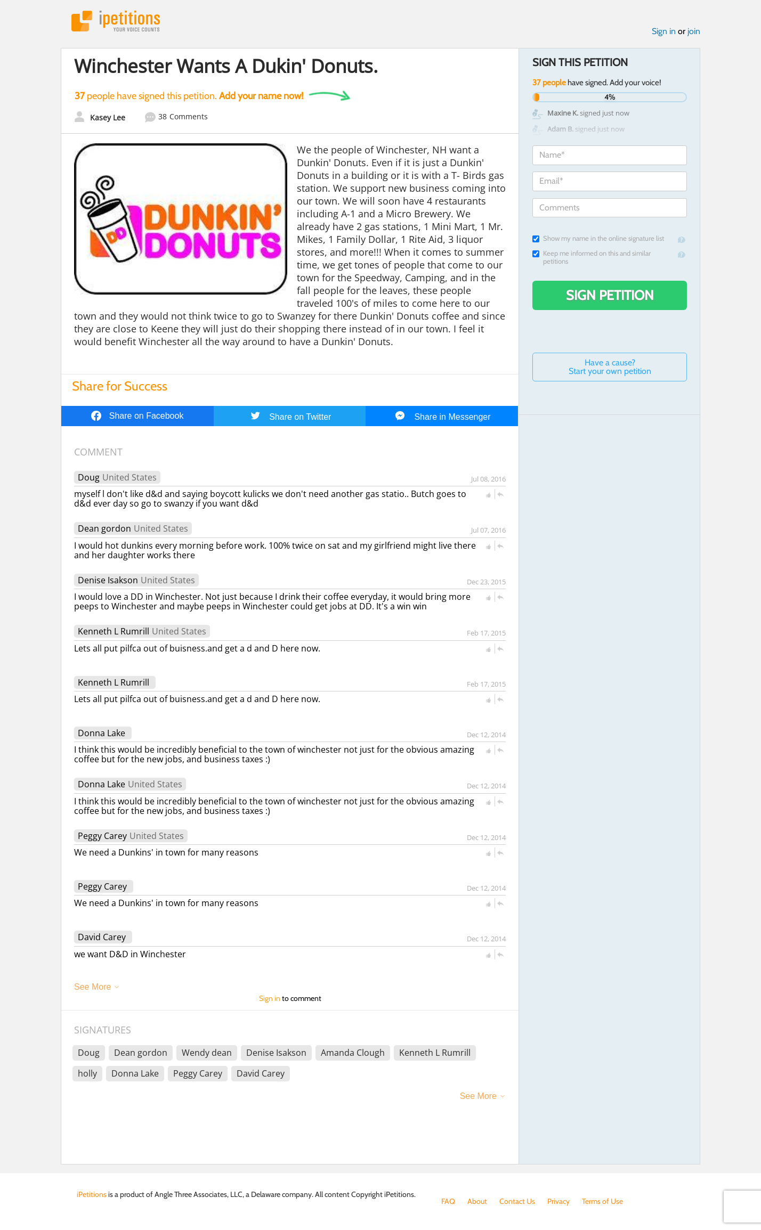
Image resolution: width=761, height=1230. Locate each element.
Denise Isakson (108, 580)
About (477, 1201)
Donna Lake (101, 733)
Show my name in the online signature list (598, 238)
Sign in (664, 31)
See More (92, 986)
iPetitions (115, 21)
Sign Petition (610, 295)
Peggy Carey (102, 836)
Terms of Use (602, 1201)
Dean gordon (104, 528)
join (693, 31)
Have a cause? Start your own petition (610, 366)
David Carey (102, 937)
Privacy (558, 1201)
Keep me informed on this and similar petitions (591, 257)
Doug (89, 477)
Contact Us (517, 1201)
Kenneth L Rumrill (113, 631)
